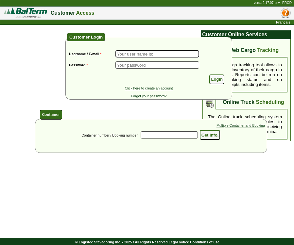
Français (283, 22)
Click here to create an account (149, 88)
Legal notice (179, 242)
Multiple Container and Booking (240, 125)
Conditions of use (204, 242)
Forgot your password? (148, 96)
